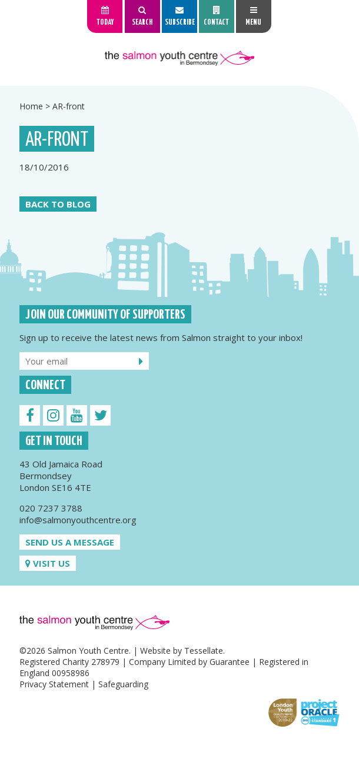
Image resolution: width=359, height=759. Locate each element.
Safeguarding (123, 684)
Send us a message (69, 542)
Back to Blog (58, 204)
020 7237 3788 (50, 508)
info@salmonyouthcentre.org (78, 520)
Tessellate (203, 650)
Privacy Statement (54, 684)
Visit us (47, 563)
